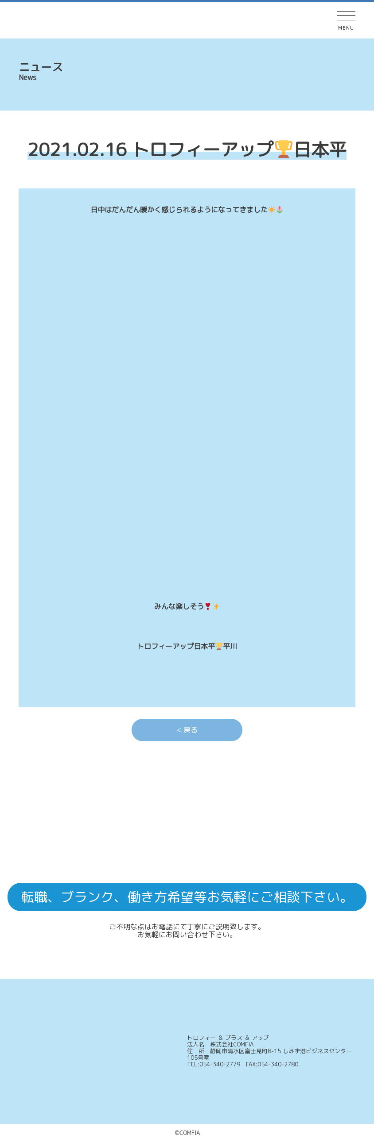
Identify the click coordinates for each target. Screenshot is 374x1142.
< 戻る (187, 730)
